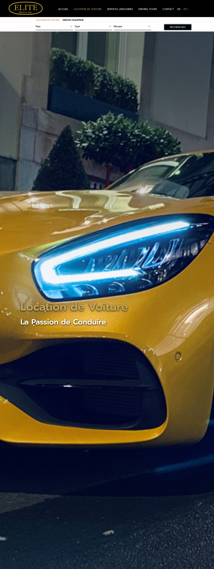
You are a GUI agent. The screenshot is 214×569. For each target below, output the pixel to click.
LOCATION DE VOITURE (88, 9)
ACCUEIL (63, 9)
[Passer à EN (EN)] (179, 9)
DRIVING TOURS (147, 9)
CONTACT (168, 9)
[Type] (93, 26)
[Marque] (132, 26)
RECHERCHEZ (178, 27)
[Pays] (54, 26)
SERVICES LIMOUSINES (120, 9)
